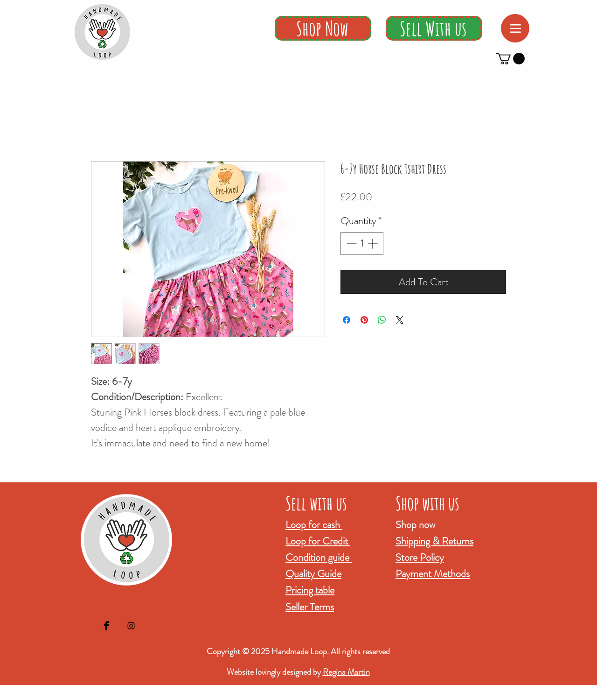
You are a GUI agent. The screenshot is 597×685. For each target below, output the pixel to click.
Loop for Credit (317, 541)
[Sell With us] (434, 28)
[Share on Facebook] (346, 319)
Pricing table (309, 590)
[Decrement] (350, 243)
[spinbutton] (362, 243)
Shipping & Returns (434, 541)
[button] (510, 58)
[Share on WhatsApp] (382, 319)
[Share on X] (399, 319)
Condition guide (318, 557)
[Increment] (373, 243)
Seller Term (307, 607)
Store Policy (420, 557)
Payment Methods (433, 573)
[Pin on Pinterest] (364, 319)
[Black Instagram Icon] (131, 625)
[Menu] (515, 28)
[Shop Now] (323, 28)
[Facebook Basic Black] (106, 625)
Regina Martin (346, 672)
